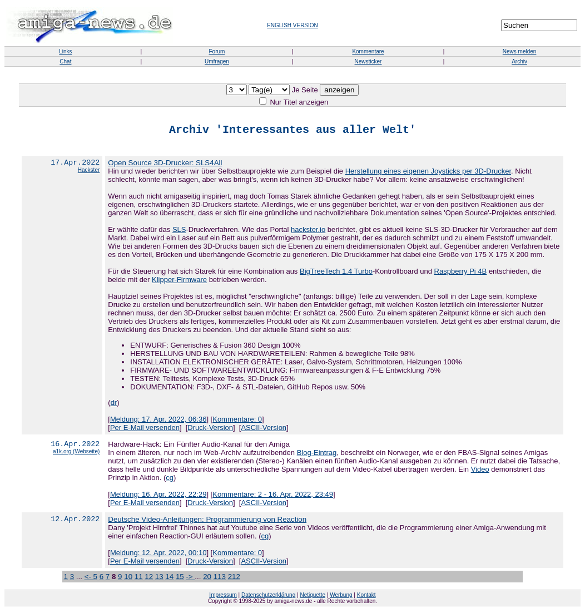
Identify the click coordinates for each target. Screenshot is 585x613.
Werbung (341, 597)
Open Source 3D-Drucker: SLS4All (165, 165)
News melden (520, 51)
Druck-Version (210, 430)
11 (139, 579)
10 (128, 579)
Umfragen (217, 61)
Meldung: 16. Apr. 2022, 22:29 (158, 496)
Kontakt (366, 597)
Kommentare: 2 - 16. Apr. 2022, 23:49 (272, 496)
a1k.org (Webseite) (76, 455)
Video (480, 471)
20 (207, 579)
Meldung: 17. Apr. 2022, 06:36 (158, 421)
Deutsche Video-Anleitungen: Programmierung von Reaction (207, 521)
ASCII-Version (263, 430)
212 (234, 579)
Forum (217, 51)
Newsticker (368, 61)
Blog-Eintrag (317, 455)
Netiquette (312, 597)
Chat (65, 61)
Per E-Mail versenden (145, 430)
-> (190, 579)
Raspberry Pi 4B (460, 273)
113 (220, 579)
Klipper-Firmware (179, 282)
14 (169, 579)
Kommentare (368, 51)
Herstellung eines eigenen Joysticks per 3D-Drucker (428, 173)
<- (89, 579)
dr (114, 405)
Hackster (89, 174)
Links (65, 51)
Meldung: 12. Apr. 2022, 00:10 (158, 555)
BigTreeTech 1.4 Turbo (336, 273)
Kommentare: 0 (237, 421)
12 (149, 579)
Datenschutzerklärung (268, 597)
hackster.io (308, 232)
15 (180, 579)
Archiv (519, 61)
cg (169, 480)
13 (159, 579)
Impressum (222, 597)
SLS (179, 232)
